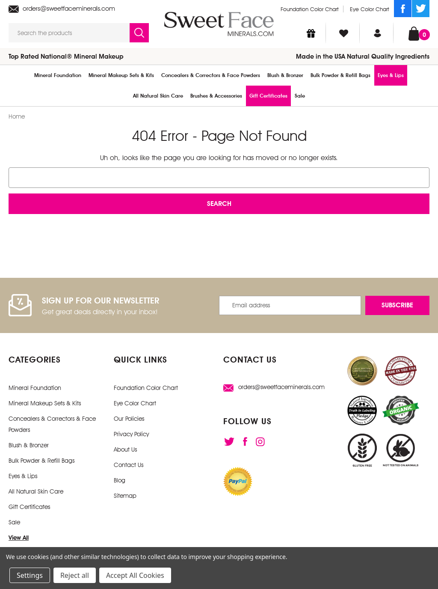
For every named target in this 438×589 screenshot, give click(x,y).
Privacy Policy (131, 434)
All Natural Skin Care (158, 96)
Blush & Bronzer (285, 75)
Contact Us (128, 464)
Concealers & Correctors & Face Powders (210, 75)
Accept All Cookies (135, 575)
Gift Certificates (268, 96)
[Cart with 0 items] (413, 33)
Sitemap (125, 495)
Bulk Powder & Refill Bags (340, 75)
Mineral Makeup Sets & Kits (121, 75)
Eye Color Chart (369, 9)
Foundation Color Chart (310, 9)
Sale (300, 96)
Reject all (74, 575)
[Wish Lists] (343, 33)
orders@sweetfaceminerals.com (62, 9)
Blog (119, 480)
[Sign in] (377, 33)
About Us (125, 449)
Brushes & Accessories (216, 96)
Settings (30, 575)
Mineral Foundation (57, 75)
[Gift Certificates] (311, 33)
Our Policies (129, 418)
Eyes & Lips (391, 75)
